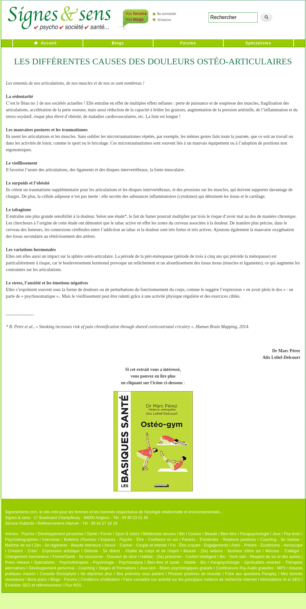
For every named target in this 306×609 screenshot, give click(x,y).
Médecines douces (159, 534)
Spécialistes (258, 43)
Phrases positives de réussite (194, 574)
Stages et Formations (117, 568)
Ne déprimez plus (96, 574)
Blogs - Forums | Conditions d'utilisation (85, 579)
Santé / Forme (99, 534)
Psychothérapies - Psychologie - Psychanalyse (101, 562)
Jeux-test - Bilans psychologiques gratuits (176, 568)
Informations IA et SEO (280, 579)
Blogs (118, 43)
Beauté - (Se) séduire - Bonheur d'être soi (222, 551)
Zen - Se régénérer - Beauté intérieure (67, 545)
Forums (188, 43)
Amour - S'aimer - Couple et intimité (135, 545)
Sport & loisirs (127, 534)
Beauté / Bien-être (220, 534)
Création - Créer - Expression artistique (43, 551)
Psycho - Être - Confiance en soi (149, 539)
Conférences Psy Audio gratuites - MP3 (250, 568)
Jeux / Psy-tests (286, 534)
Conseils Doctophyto (58, 574)
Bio (182, 534)
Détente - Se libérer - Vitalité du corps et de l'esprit (131, 551)
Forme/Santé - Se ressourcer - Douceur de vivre (95, 556)
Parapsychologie (254, 534)
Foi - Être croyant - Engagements (199, 545)
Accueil (49, 43)
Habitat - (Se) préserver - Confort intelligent (178, 556)
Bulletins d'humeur (80, 539)
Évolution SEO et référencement (33, 585)
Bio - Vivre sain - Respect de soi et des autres (260, 556)
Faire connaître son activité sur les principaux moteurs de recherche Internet (190, 579)
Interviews (51, 539)
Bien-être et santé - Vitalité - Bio (176, 562)
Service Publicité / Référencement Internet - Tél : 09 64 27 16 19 (61, 523)
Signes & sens (17, 517)
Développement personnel (61, 534)
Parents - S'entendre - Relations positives (219, 539)
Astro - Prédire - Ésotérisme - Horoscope (267, 545)
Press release (17, 562)
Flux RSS (73, 585)
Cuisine (194, 534)
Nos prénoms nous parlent (140, 574)
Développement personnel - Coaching (62, 568)
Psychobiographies (21, 539)
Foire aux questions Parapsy (251, 574)
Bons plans (37, 579)
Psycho (28, 534)
